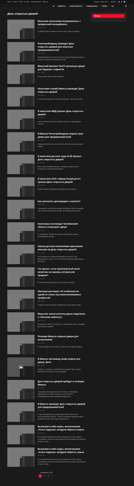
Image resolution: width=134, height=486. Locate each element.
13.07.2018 (41, 410)
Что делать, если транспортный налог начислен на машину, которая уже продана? (59, 272)
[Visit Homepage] (23, 6)
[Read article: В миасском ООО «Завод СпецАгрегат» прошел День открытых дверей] (21, 187)
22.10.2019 (41, 95)
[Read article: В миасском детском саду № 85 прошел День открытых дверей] (21, 164)
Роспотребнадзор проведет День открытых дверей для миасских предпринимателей (56, 46)
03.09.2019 (41, 185)
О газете (14, 2)
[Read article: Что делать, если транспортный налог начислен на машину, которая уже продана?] (21, 277)
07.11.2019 (41, 72)
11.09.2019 (41, 140)
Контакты (27, 2)
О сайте (20, 2)
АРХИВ (104, 6)
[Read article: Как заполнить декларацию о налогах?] (21, 209)
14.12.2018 (41, 252)
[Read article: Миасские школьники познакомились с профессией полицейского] (21, 29)
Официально (91, 6)
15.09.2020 (41, 27)
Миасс (9, 2)
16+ (112, 6)
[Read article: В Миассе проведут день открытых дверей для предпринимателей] (21, 412)
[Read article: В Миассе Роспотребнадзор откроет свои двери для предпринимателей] (21, 142)
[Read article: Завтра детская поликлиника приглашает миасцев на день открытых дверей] (21, 254)
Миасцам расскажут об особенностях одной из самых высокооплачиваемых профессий (59, 294)
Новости (61, 6)
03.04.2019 (41, 230)
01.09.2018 (41, 365)
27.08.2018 (41, 388)
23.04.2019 (41, 204)
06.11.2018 (41, 320)
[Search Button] (126, 6)
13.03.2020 (41, 53)
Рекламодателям (36, 2)
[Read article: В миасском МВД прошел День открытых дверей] (21, 119)
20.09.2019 (41, 117)
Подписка (45, 2)
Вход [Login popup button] (113, 2)
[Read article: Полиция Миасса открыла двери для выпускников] (21, 344)
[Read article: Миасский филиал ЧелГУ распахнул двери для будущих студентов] (21, 74)
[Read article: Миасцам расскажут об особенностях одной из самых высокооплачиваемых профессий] (21, 299)
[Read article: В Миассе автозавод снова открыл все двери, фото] (21, 367)
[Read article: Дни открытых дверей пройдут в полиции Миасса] (21, 389)
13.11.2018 (41, 278)
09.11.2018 (41, 301)
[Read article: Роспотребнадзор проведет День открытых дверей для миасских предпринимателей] (21, 51)
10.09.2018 (41, 343)
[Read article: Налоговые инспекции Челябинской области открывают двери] (21, 232)
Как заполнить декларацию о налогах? (59, 201)
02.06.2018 (41, 433)
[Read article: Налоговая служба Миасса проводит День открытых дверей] (21, 97)
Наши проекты (75, 6)
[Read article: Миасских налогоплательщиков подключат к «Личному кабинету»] (21, 322)
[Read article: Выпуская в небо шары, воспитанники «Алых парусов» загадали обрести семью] (21, 434)
